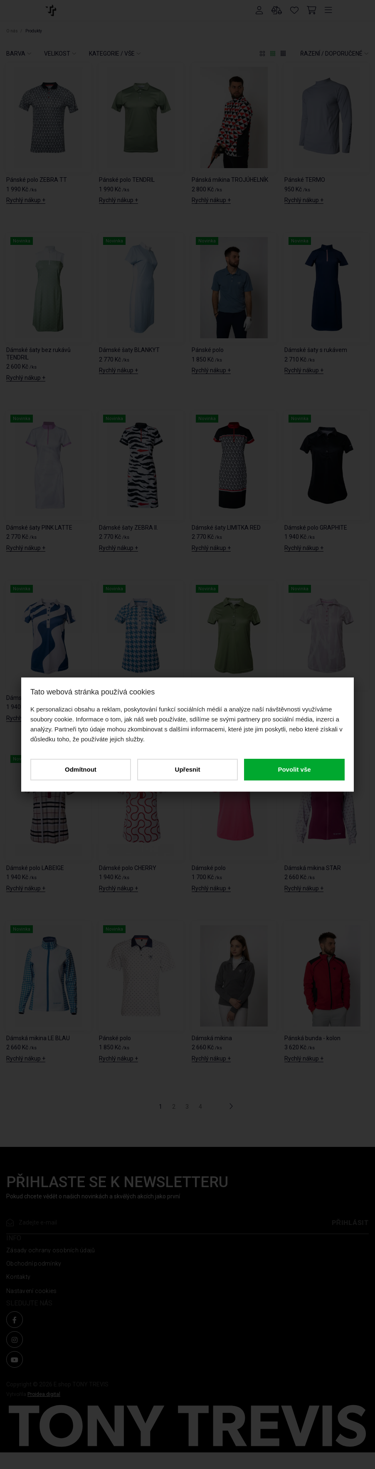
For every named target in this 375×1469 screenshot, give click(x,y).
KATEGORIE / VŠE (112, 53)
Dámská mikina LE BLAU (38, 1038)
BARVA (15, 53)
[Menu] (328, 10)
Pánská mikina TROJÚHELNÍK (230, 179)
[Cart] (311, 10)
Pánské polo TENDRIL (127, 179)
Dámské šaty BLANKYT (129, 350)
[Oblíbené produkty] (294, 10)
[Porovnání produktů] (276, 10)
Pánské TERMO (304, 179)
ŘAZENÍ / (331, 53)
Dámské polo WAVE (31, 697)
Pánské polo (208, 350)
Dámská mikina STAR (312, 868)
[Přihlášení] (259, 10)
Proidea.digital (43, 1394)
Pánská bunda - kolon (312, 1038)
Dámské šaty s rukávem (315, 350)
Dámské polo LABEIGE (35, 868)
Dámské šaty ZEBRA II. (128, 527)
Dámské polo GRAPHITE (315, 527)
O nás (12, 31)
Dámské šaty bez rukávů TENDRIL (38, 354)
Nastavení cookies (31, 1291)
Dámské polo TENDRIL (220, 697)
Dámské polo (209, 868)
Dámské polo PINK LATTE (317, 697)
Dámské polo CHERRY (127, 868)
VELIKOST (57, 53)
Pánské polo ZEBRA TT (36, 179)
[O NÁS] (50, 10)
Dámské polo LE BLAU (127, 697)
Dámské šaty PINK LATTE (39, 527)
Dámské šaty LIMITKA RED (226, 527)
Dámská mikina (212, 1038)
